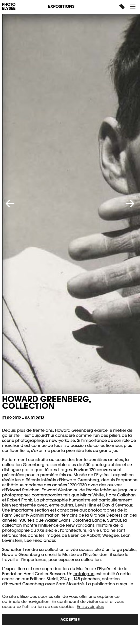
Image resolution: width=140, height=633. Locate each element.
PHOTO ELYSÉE (8, 7)
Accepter (70, 619)
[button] (133, 6)
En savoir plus (90, 606)
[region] (70, 609)
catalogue (83, 573)
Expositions (61, 6)
